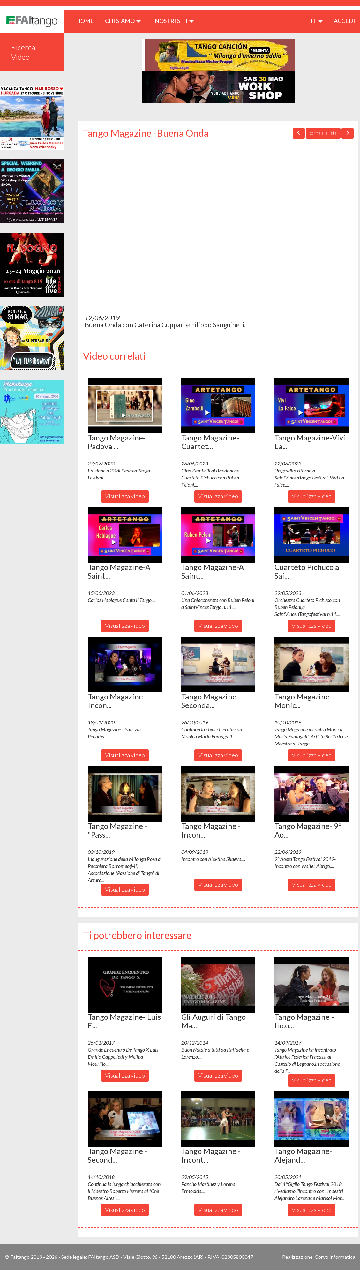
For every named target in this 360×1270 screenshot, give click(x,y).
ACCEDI (344, 20)
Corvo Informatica (335, 1257)
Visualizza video (125, 496)
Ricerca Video (23, 52)
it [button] (317, 20)
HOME (87, 20)
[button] (125, 405)
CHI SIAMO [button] (123, 20)
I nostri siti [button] (173, 20)
